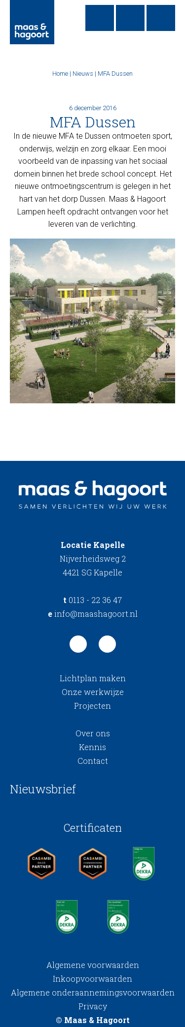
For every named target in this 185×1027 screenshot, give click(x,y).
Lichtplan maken (93, 678)
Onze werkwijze (93, 692)
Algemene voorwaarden (92, 965)
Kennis (92, 747)
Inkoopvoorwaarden (92, 978)
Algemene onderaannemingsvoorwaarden (93, 992)
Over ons (92, 733)
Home (60, 73)
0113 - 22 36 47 (92, 600)
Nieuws (83, 73)
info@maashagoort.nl (93, 613)
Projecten (92, 705)
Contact (92, 760)
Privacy (92, 1006)
